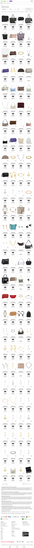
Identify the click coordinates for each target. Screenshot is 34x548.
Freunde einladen (3, 525)
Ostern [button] (31, 12)
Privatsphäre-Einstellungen (15, 529)
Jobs (1, 528)
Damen (2, 536)
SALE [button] (2, 12)
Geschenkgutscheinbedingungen (16, 530)
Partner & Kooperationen (4, 527)
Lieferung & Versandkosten (26, 525)
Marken (2, 540)
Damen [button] (6, 12)
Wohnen (2, 538)
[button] (4, 10)
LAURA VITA (23, 514)
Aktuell (13, 533)
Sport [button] (17, 12)
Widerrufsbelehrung (14, 525)
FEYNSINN (12, 514)
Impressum (13, 528)
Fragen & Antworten (25, 524)
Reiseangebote (14, 537)
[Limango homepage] (4, 1)
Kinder (1, 535)
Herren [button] (9, 12)
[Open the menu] (2, 4)
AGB (12, 524)
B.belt (9, 514)
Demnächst (13, 534)
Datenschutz (13, 526)
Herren (2, 537)
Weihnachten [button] (27, 12)
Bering (7, 514)
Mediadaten (2, 530)
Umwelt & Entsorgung (25, 526)
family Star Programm (4, 524)
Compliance (13, 527)
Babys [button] (12, 12)
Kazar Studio (3, 514)
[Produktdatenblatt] (5, 23)
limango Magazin (3, 526)
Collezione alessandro (18, 514)
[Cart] (8, 23)
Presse (2, 529)
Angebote (2, 533)
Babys (1, 534)
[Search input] (17, 3)
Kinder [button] (15, 12)
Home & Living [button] (21, 12)
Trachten (2, 539)
